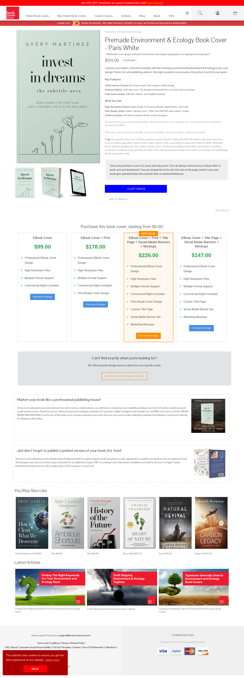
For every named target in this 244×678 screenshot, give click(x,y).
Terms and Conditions (48, 645)
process (109, 142)
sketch (167, 139)
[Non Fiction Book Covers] (72, 16)
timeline (184, 139)
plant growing (167, 149)
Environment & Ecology (130, 31)
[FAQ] (172, 16)
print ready (124, 153)
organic (158, 142)
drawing (124, 146)
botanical (200, 142)
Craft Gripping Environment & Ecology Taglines (111, 611)
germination (204, 146)
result (136, 142)
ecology (186, 142)
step (203, 139)
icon (220, 139)
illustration (195, 139)
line (113, 139)
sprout (159, 139)
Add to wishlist (118, 199)
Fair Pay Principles (61, 649)
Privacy (65, 645)
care (136, 146)
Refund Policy (77, 645)
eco (172, 142)
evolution (140, 139)
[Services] (127, 16)
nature (117, 142)
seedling (178, 146)
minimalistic (190, 146)
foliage (151, 146)
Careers (77, 649)
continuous (111, 149)
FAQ (7, 649)
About (14, 649)
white (208, 142)
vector (143, 142)
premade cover (182, 149)
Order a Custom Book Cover (124, 378)
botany (142, 146)
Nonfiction (110, 31)
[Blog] (143, 16)
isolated (115, 146)
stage (151, 142)
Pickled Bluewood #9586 (28, 556)
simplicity (216, 146)
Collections (110, 649)
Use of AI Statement (92, 649)
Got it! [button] (35, 668)
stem (158, 146)
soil (164, 146)
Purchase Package (42, 298)
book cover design (200, 149)
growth (119, 139)
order (156, 149)
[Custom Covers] (104, 16)
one (132, 139)
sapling (175, 139)
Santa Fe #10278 (203, 556)
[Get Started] (155, 3)
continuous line (126, 149)
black (107, 146)
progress (150, 139)
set (131, 146)
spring (178, 142)
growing (139, 149)
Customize (136, 189)
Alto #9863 (57, 556)
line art (170, 146)
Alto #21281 (93, 556)
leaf (209, 139)
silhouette (217, 142)
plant (126, 139)
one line (148, 149)
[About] (158, 16)
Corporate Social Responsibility (35, 649)
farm (214, 139)
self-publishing (219, 149)
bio (193, 142)
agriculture (127, 142)
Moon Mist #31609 (132, 556)
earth (166, 142)
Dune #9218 (165, 556)
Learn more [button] (52, 659)
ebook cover (111, 153)
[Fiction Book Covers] (38, 16)
